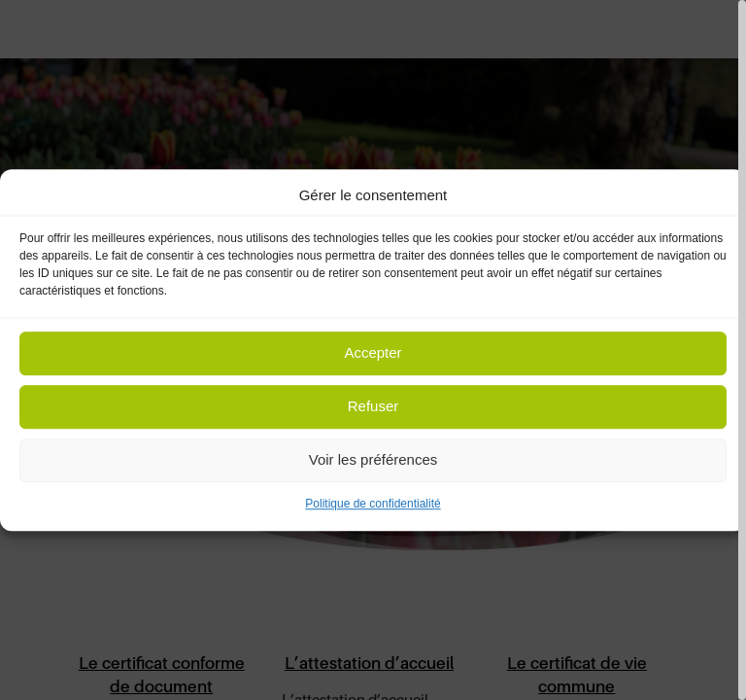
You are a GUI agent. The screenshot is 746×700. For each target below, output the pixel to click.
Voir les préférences (373, 460)
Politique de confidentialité (372, 503)
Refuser (373, 407)
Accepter (372, 353)
